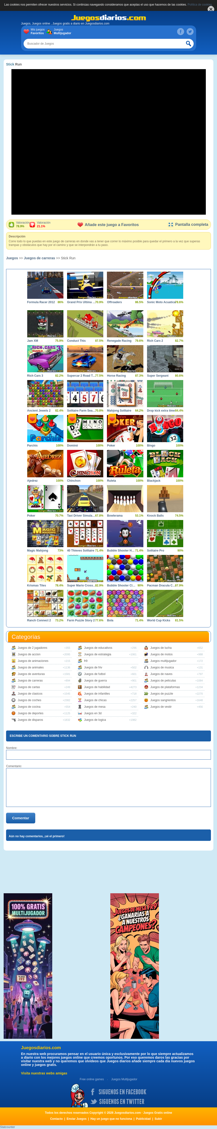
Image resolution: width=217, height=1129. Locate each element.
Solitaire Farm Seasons (81, 410)
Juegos (61, 31)
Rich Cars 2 (155, 340)
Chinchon (73, 480)
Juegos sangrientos (163, 700)
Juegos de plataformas (165, 687)
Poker (111, 445)
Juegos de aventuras (31, 674)
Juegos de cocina (29, 706)
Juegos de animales (31, 667)
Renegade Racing (119, 340)
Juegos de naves (161, 674)
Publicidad (143, 1119)
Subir (158, 1119)
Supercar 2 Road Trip (81, 375)
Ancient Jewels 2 (39, 410)
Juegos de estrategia (97, 654)
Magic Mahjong (37, 550)
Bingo (151, 445)
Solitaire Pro (155, 550)
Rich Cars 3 (35, 375)
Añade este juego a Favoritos (108, 224)
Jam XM (32, 340)
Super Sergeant (158, 375)
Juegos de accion (29, 654)
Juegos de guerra (95, 680)
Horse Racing (116, 375)
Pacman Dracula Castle (161, 585)
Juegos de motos (161, 654)
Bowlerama (114, 515)
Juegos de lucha (161, 648)
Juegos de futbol (94, 674)
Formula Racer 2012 (41, 302)
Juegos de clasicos (30, 693)
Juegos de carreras (39, 258)
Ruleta (111, 480)
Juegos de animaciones (33, 661)
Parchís (32, 445)
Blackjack (153, 480)
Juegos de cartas (29, 687)
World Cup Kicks (158, 620)
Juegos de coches (29, 700)
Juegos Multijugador (124, 1079)
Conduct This (76, 340)
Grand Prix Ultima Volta (81, 302)
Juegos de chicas (95, 700)
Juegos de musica (162, 667)
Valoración (23, 224)
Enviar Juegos (77, 1119)
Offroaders (114, 302)
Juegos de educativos (98, 648)
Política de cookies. (200, 4)
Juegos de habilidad (97, 687)
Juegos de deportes (30, 713)
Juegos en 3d (93, 713)
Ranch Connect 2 (39, 620)
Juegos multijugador (163, 661)
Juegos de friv (93, 667)
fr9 (85, 661)
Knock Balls (155, 515)
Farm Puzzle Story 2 (81, 620)
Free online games (92, 1079)
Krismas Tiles (36, 585)
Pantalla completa (188, 224)
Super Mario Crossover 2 (81, 585)
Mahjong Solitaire (119, 410)
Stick (10, 64)
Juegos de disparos (30, 720)
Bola (110, 620)
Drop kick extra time (161, 410)
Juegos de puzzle (161, 693)
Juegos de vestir (161, 706)
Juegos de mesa (94, 706)
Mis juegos (39, 31)
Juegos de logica (95, 720)
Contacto (56, 1119)
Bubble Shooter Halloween (121, 550)
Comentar (20, 818)
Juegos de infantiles (97, 693)
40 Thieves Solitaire (80, 550)
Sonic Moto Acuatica (161, 302)
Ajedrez (32, 480)
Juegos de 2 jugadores (32, 648)
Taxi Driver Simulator (81, 515)
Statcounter (7, 1127)
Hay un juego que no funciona (111, 1119)
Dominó (72, 445)
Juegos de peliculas (163, 680)
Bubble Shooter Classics (121, 585)
